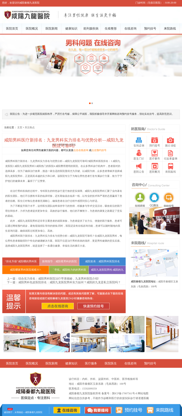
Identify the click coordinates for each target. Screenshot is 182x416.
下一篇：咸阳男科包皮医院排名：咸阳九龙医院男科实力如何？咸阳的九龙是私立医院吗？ (64, 282)
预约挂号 (150, 28)
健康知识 (71, 28)
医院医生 (111, 363)
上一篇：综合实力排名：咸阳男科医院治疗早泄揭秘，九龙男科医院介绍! (53, 278)
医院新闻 (52, 28)
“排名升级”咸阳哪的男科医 (21, 261)
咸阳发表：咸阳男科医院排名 (102, 261)
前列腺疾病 (90, 28)
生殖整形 (111, 28)
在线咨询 (130, 28)
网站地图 (143, 393)
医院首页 (12, 28)
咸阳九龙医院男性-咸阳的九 (107, 269)
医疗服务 (91, 363)
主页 (19, 127)
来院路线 (170, 28)
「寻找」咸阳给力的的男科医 (69, 269)
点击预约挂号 (99, 150)
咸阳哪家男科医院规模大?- (25, 269)
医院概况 (32, 28)
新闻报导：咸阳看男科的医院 (59, 261)
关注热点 (30, 127)
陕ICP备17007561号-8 (124, 393)
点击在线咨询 (80, 150)
